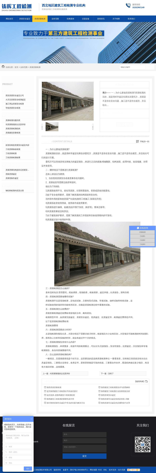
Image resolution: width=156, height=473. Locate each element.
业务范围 (55, 19)
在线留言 (124, 124)
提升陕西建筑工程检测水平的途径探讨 (62, 391)
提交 (84, 456)
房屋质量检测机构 (13, 129)
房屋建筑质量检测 (13, 133)
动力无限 (121, 470)
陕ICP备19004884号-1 (79, 470)
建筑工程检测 (13, 140)
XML (105, 470)
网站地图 (93, 470)
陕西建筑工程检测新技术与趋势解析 (115, 387)
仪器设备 (85, 19)
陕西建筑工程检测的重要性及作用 (60, 399)
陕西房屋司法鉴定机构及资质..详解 (115, 399)
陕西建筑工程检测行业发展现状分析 (115, 391)
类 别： (106, 113)
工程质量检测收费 (13, 157)
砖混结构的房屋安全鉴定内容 (17, 145)
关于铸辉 (116, 19)
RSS (100, 470)
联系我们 (131, 19)
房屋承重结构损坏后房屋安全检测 (19, 170)
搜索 (150, 67)
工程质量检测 (11, 153)
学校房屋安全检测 (13, 108)
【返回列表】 (139, 381)
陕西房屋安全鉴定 (108, 395)
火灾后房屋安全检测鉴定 (16, 100)
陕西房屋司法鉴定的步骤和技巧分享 (115, 403)
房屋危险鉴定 (13, 165)
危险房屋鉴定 (11, 174)
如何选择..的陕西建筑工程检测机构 (61, 395)
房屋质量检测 (40, 19)
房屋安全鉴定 (24, 19)
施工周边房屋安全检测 (15, 104)
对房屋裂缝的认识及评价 (16, 124)
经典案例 (70, 19)
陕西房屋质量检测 (54, 387)
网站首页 (9, 19)
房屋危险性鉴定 (12, 178)
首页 (16, 67)
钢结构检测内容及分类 (15, 191)
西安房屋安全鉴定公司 (15, 95)
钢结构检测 (11, 185)
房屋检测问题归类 (13, 120)
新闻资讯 (101, 19)
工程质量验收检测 (13, 149)
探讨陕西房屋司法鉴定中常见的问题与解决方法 (66, 403)
